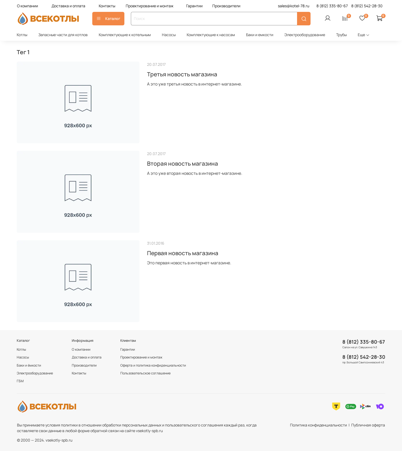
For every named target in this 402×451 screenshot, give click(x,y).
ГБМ (20, 381)
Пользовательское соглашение (145, 373)
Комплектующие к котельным (125, 34)
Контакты (107, 5)
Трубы (341, 34)
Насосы (169, 34)
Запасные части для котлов (63, 34)
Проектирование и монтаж (149, 5)
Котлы (22, 34)
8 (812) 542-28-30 (363, 357)
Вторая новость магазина (182, 163)
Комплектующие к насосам (211, 34)
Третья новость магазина (182, 74)
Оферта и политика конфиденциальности (153, 365)
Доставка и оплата (68, 5)
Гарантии (194, 5)
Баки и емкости (259, 34)
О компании (27, 5)
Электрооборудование (304, 34)
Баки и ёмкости (29, 365)
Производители (226, 5)
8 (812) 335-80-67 (363, 342)
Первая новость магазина (182, 253)
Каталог (108, 18)
